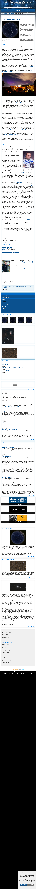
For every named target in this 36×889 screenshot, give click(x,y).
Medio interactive (12, 673)
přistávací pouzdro (5, 114)
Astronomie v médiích (6, 649)
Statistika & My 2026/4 (10, 396)
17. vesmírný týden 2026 (24, 268)
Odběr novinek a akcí (6, 382)
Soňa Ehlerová (4, 421)
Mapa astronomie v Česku (7, 650)
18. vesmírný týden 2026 (24, 266)
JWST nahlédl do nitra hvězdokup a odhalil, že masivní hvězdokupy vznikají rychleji (27, 262)
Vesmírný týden (9, 287)
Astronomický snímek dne (7, 326)
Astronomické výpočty (6, 645)
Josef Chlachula (4, 393)
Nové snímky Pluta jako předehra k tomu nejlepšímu (13, 467)
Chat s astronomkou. (19, 424)
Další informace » (31, 556)
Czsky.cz (3, 249)
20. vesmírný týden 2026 (7, 528)
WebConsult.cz (29, 673)
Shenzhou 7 (25, 146)
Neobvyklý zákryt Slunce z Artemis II (9, 411)
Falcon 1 (28, 211)
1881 (11, 196)
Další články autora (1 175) (24, 260)
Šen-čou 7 (6, 286)
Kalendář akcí (5, 360)
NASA (23, 225)
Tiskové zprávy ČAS (5, 634)
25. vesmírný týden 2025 (7, 456)
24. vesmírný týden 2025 (7, 477)
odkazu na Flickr (14, 416)
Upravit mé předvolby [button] (27, 886)
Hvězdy (3, 299)
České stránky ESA (5, 639)
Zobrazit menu (18, 10)
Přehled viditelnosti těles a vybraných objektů (10, 252)
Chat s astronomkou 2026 (7, 422)
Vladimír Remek (13, 152)
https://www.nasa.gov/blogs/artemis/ (8, 437)
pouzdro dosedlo (5, 116)
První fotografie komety (20, 286)
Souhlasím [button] (23, 884)
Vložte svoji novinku (31, 389)
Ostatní (3, 310)
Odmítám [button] (30, 884)
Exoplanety (4, 301)
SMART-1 (23, 172)
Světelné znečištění (5, 304)
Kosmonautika (4, 295)
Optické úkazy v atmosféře (7, 660)
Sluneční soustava (5, 297)
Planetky (3, 659)
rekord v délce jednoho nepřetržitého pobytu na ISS (16, 129)
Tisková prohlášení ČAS (6, 632)
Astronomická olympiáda (6, 635)
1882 (14, 196)
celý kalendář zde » (30, 379)
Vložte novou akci (32, 360)
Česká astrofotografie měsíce (8, 346)
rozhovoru (11, 397)
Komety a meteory (5, 663)
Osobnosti (4, 308)
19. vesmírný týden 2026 (24, 263)
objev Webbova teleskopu (18, 102)
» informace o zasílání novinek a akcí (8, 386)
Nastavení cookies (18, 671)
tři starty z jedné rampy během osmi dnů (12, 134)
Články (9, 13)
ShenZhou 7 (10, 286)
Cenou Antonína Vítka (15, 159)
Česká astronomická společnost (10, 666)
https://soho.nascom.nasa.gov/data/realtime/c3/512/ (11, 406)
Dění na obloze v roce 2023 (7, 250)
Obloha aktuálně (5, 248)
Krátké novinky (5, 390)
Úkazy (12, 13)
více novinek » (31, 439)
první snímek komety (18, 182)
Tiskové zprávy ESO (5, 637)
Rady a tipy (4, 647)
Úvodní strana (4, 13)
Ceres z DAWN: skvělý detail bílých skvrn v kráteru (12, 490)
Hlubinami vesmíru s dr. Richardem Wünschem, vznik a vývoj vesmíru (25, 265)
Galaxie (3, 657)
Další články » (31, 495)
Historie (3, 311)
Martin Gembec (4, 17)
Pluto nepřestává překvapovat (8, 447)
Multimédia (4, 306)
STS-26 (28, 219)
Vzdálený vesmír (5, 302)
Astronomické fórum (5, 652)
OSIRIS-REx (4, 287)
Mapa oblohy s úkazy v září (7, 247)
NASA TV (3, 640)
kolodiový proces (31, 185)
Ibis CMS (23, 673)
